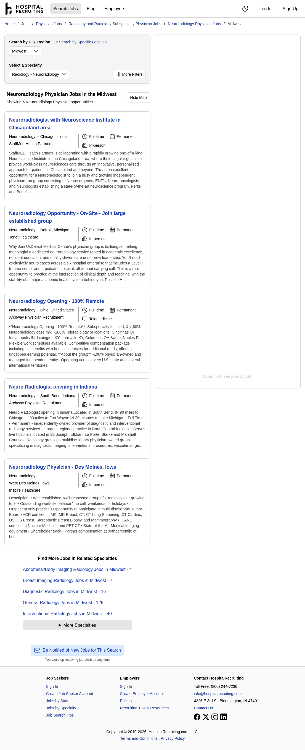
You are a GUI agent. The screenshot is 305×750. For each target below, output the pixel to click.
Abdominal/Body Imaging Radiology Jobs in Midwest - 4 (77, 569)
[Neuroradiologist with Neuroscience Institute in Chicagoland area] (77, 155)
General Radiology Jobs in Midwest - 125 (63, 602)
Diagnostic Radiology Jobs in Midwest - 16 (64, 591)
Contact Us (203, 708)
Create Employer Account (142, 693)
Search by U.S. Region (29, 42)
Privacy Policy (173, 738)
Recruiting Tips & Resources (144, 708)
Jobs (25, 24)
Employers (114, 8)
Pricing (126, 701)
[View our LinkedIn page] (223, 717)
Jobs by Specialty (61, 708)
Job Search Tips (60, 715)
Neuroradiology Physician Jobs (194, 24)
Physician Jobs (49, 24)
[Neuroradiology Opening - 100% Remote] (77, 333)
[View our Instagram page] (214, 717)
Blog (91, 8)
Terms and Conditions (139, 738)
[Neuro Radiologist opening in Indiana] (77, 416)
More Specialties (79, 625)
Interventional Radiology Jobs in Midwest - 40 (67, 613)
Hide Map (138, 97)
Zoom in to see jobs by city (228, 376)
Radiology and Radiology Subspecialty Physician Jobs (114, 24)
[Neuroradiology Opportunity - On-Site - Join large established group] (77, 246)
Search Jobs (65, 8)
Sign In (52, 686)
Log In (265, 8)
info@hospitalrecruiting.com (218, 693)
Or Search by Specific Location (80, 42)
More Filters (129, 74)
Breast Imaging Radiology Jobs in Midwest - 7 (68, 580)
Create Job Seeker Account (69, 693)
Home (9, 24)
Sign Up (290, 8)
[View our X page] (206, 717)
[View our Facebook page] (197, 717)
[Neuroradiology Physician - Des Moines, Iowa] (77, 501)
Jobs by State (58, 701)
